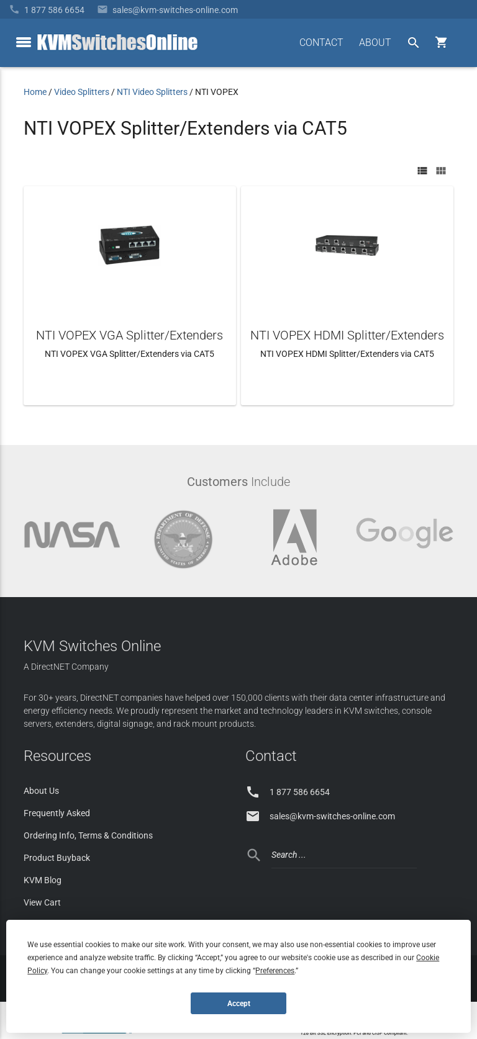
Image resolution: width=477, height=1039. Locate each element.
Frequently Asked (57, 813)
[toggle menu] (23, 42)
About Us (41, 791)
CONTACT (321, 42)
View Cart (42, 902)
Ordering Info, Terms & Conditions (88, 835)
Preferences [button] (274, 970)
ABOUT (375, 42)
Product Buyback (57, 858)
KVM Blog (42, 880)
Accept (238, 1003)
